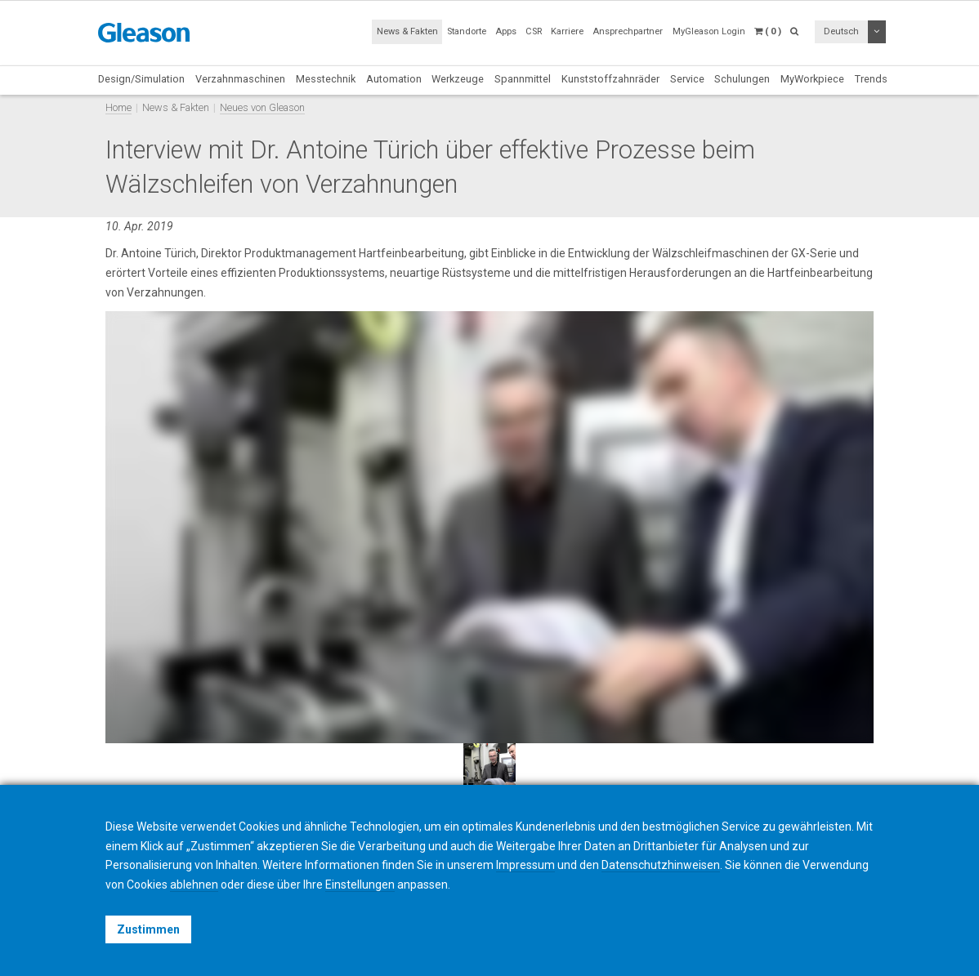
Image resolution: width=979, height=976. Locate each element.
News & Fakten (407, 31)
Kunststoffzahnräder (610, 79)
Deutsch (841, 31)
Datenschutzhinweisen (660, 864)
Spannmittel (522, 79)
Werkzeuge (457, 79)
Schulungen (742, 79)
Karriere (567, 31)
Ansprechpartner (627, 31)
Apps (505, 31)
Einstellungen (360, 884)
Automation (394, 79)
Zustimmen (148, 929)
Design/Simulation (141, 79)
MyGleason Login (709, 31)
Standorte (466, 31)
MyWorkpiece (812, 79)
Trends (871, 79)
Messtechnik (325, 79)
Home (118, 107)
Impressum (525, 864)
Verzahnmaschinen (240, 79)
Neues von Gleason (262, 107)
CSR (533, 31)
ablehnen (194, 884)
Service (687, 79)
